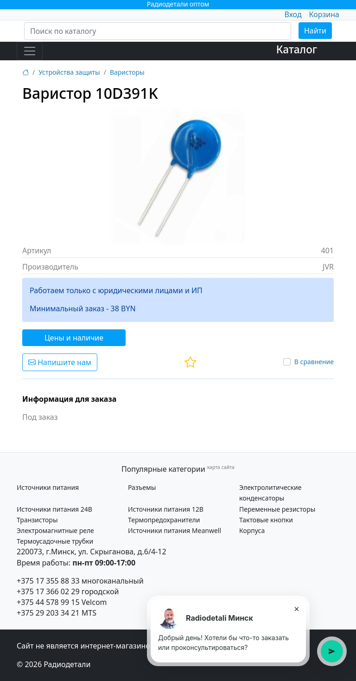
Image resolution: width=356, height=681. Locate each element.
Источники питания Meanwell (174, 530)
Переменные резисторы (277, 509)
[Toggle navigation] (30, 51)
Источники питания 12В (165, 509)
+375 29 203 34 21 (48, 613)
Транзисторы (37, 519)
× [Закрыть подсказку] (296, 608)
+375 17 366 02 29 (48, 591)
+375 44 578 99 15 (48, 602)
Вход (292, 14)
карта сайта (221, 467)
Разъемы (142, 487)
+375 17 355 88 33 (48, 581)
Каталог (296, 49)
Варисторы (127, 72)
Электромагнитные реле (55, 530)
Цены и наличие (73, 338)
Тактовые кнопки (266, 519)
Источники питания (48, 487)
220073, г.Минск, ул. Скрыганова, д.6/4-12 (91, 551)
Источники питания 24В (54, 509)
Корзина (324, 14)
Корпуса (252, 530)
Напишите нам (59, 362)
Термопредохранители (164, 519)
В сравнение (314, 361)
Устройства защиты (69, 72)
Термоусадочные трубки (55, 541)
